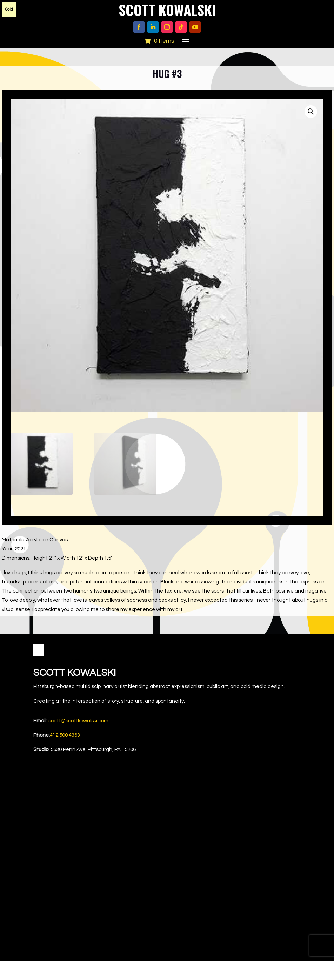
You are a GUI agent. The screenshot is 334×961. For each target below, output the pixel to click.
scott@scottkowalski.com (78, 720)
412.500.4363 (65, 735)
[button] (311, 111)
